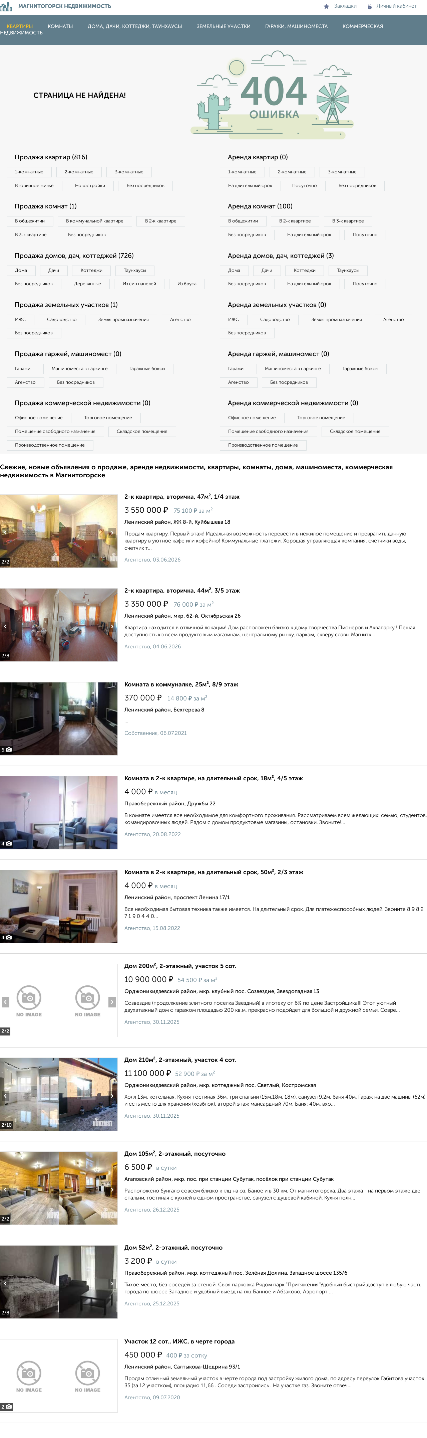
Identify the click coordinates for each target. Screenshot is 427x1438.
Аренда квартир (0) (258, 157)
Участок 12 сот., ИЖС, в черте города (179, 1357)
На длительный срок (251, 185)
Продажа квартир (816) (52, 157)
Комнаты (60, 26)
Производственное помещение (50, 460)
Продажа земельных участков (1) (67, 319)
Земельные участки (224, 26)
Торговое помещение (110, 433)
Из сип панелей (141, 284)
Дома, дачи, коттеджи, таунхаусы (135, 26)
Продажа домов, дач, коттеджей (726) (76, 256)
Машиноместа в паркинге (81, 383)
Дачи (54, 271)
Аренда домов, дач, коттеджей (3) (282, 270)
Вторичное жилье (34, 185)
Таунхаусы (137, 271)
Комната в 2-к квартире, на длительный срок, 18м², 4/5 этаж (213, 794)
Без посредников (147, 185)
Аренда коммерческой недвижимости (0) (294, 418)
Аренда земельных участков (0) (278, 319)
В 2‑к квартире (163, 221)
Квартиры (20, 26)
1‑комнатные (29, 172)
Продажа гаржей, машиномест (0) (69, 369)
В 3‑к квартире (31, 235)
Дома (21, 271)
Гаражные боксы (149, 383)
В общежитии (30, 221)
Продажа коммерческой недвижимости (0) (84, 418)
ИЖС (20, 334)
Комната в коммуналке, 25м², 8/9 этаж (181, 700)
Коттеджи (93, 271)
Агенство (183, 334)
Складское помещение (143, 446)
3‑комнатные (130, 172)
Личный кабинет (392, 6)
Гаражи (23, 383)
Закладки (340, 6)
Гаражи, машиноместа (296, 26)
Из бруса (25, 298)
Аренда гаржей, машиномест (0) (280, 369)
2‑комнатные (80, 172)
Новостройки (91, 185)
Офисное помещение (39, 433)
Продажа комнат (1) (47, 207)
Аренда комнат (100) (261, 207)
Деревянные (88, 284)
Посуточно (306, 185)
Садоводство (63, 334)
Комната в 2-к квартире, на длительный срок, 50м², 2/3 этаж (213, 888)
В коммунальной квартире (96, 221)
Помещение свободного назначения (55, 446)
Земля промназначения (125, 334)
